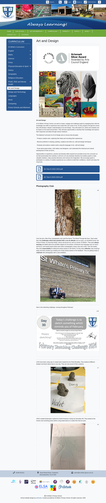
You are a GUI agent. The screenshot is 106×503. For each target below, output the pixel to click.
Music (10, 100)
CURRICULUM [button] (52, 31)
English (19, 51)
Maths (19, 55)
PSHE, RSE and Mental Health (19, 83)
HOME (9, 31)
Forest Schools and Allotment (19, 107)
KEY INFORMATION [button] (36, 31)
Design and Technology (17, 92)
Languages (12, 96)
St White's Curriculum (16, 47)
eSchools (39, 498)
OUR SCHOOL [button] (20, 31)
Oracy (10, 62)
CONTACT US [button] (11, 34)
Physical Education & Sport (19, 66)
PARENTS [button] (66, 31)
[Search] (53, 2)
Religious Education (15, 78)
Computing (19, 104)
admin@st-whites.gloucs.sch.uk (83, 472)
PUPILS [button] (77, 31)
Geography (12, 74)
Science (19, 58)
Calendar (25, 34)
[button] (38, 212)
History (10, 70)
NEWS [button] (87, 31)
